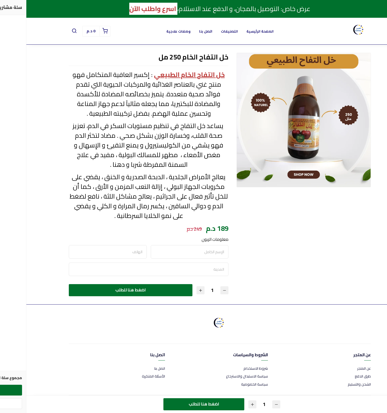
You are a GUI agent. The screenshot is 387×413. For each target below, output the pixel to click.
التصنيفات (203, 31)
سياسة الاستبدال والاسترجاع (221, 376)
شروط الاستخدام (229, 368)
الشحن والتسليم (333, 384)
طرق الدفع (336, 376)
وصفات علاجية (152, 31)
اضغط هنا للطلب (104, 290)
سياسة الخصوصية (228, 384)
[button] (47, 31)
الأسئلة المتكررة (127, 376)
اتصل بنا (179, 31)
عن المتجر (338, 368)
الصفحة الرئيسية (233, 31)
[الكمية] (186, 290)
